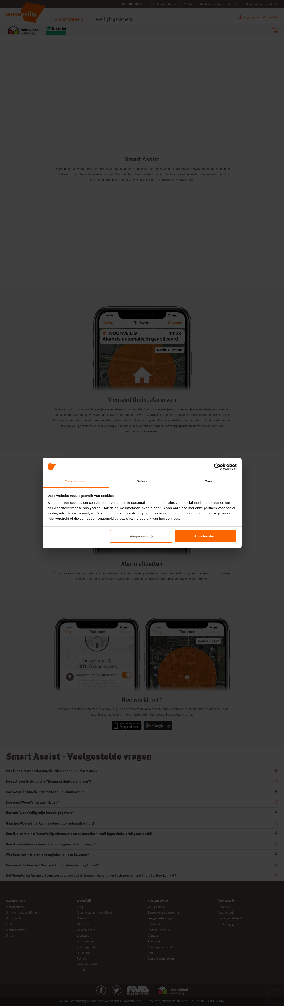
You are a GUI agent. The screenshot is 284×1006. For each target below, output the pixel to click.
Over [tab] (208, 481)
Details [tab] (142, 481)
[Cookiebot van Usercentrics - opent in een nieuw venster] (217, 466)
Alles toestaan (205, 536)
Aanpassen (141, 536)
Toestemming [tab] (76, 481)
